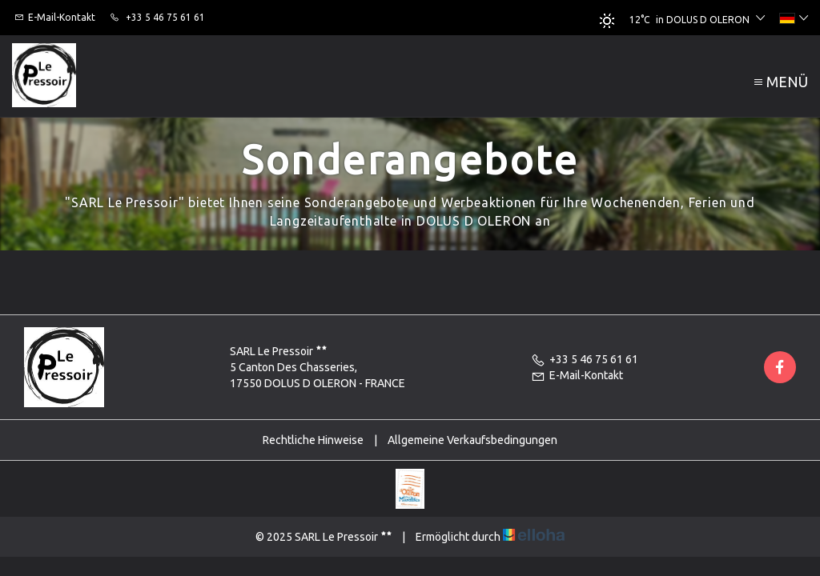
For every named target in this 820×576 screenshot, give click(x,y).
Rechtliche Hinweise (313, 440)
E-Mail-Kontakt (577, 375)
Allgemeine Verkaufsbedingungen (472, 440)
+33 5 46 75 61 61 (584, 359)
